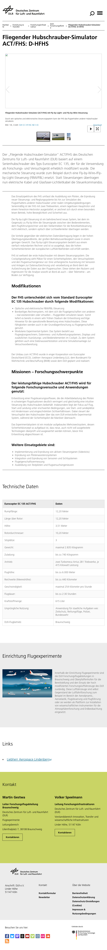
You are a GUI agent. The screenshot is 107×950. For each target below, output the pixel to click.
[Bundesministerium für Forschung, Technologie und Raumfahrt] (85, 941)
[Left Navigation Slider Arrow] (9, 89)
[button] (53, 92)
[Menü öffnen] (100, 12)
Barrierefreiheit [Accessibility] (80, 893)
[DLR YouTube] (27, 937)
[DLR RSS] (7, 942)
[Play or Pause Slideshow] (91, 129)
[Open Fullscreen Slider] (97, 129)
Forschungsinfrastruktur (38, 26)
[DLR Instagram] (38, 937)
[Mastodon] (17, 937)
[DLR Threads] (22, 937)
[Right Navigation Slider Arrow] (98, 89)
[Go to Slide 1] (43, 136)
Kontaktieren (12, 837)
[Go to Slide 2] (58, 136)
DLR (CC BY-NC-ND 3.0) (28, 125)
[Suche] (92, 13)
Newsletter (44, 897)
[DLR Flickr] (43, 937)
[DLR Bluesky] (12, 937)
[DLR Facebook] (7, 937)
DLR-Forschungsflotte (57, 26)
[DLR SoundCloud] (48, 937)
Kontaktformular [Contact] (47, 893)
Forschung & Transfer (18, 26)
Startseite (5, 26)
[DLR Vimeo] (32, 937)
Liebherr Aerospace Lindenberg (28, 759)
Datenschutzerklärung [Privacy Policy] (83, 897)
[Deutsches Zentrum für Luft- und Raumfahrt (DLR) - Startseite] (24, 11)
